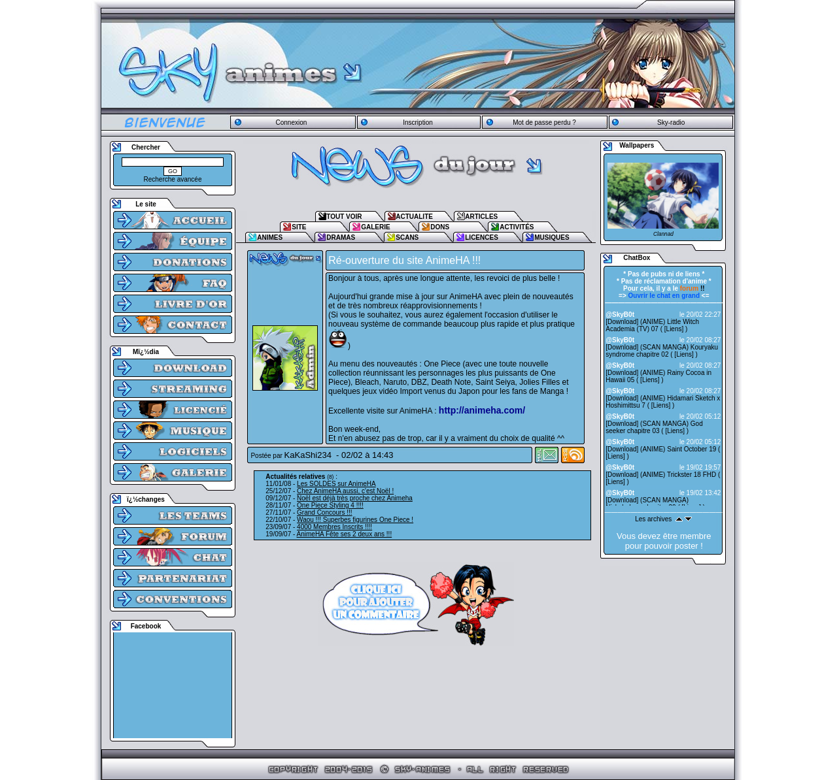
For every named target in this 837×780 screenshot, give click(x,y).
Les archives (653, 519)
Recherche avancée (173, 179)
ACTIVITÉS (517, 227)
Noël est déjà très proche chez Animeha (355, 498)
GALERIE (375, 227)
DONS (439, 227)
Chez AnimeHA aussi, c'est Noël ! (345, 491)
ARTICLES (481, 216)
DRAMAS (340, 237)
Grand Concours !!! (324, 512)
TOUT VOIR (344, 216)
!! (692, 288)
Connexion (291, 122)
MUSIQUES (551, 237)
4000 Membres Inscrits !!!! (334, 526)
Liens (674, 329)
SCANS (407, 237)
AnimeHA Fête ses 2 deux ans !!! (344, 534)
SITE (299, 227)
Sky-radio (671, 122)
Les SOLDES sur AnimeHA (336, 483)
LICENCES (481, 237)
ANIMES (269, 237)
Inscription (418, 122)
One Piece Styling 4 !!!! (330, 505)
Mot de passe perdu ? (544, 122)
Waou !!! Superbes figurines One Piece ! (355, 519)
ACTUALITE (414, 216)
